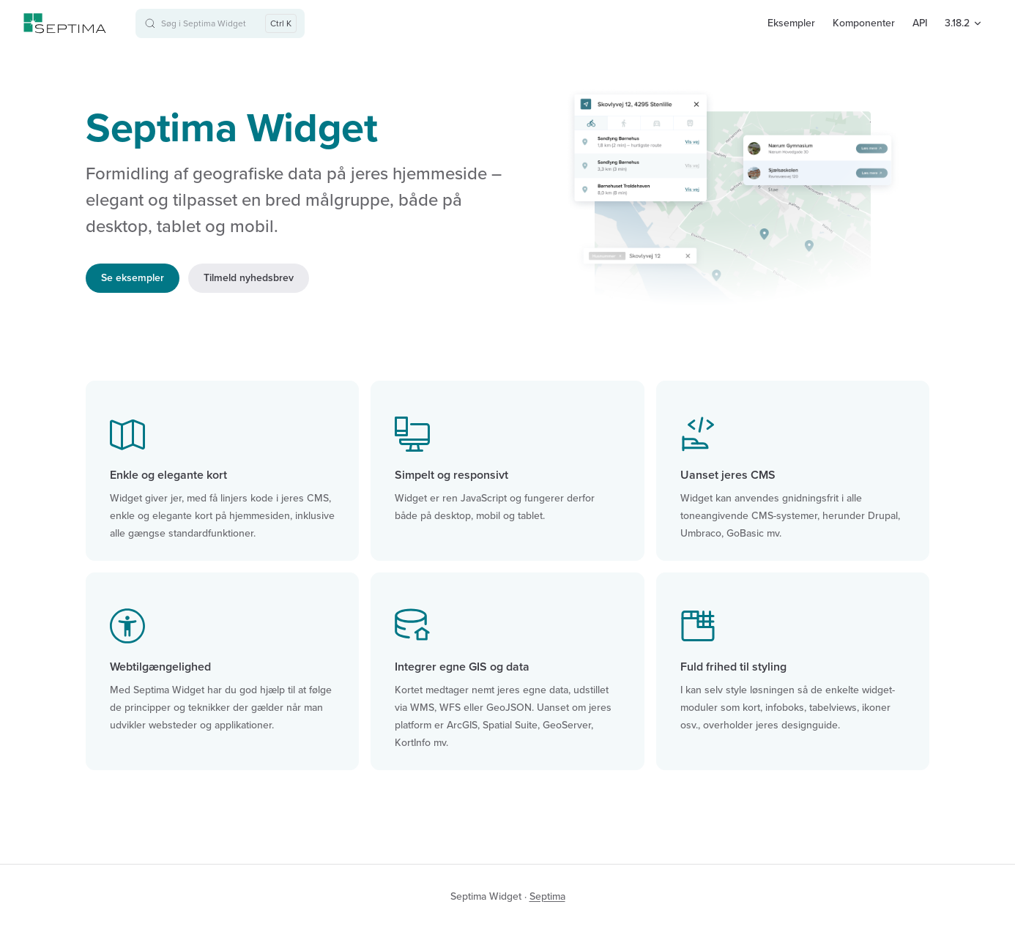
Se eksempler (132, 278)
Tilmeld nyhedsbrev (249, 278)
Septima (547, 896)
